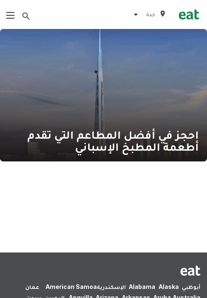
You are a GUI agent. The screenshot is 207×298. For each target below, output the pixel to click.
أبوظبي (191, 286)
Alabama (142, 286)
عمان (32, 286)
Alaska (169, 286)
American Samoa (71, 286)
